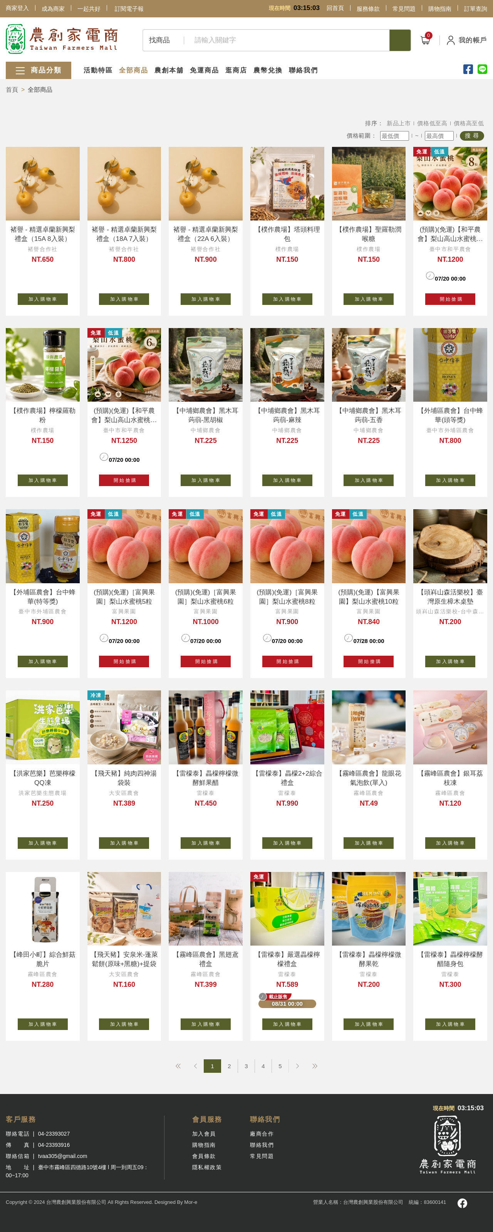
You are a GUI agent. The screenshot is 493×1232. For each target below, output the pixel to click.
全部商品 (133, 70)
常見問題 (404, 8)
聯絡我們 (303, 70)
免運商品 (204, 70)
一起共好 (89, 8)
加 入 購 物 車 (48, 297)
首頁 (12, 89)
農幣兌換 (268, 70)
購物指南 (439, 8)
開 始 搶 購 (450, 299)
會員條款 (204, 1156)
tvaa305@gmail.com (62, 1156)
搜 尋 (472, 135)
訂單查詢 (475, 8)
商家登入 (17, 8)
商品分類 (38, 71)
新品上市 (399, 123)
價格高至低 (469, 123)
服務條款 (368, 8)
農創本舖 (169, 70)
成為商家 (53, 8)
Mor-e (190, 1202)
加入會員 (204, 1134)
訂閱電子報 (129, 8)
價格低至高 (432, 123)
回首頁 (335, 8)
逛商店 (236, 70)
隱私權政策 (207, 1167)
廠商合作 (262, 1134)
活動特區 (98, 70)
